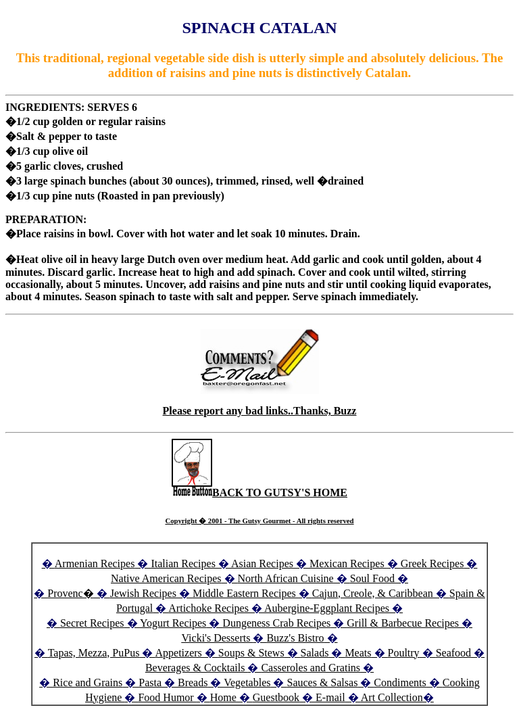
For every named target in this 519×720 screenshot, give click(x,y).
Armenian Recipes (95, 563)
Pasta (150, 682)
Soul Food (372, 578)
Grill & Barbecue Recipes (404, 623)
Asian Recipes (262, 563)
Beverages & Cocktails (196, 667)
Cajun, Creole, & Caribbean (372, 593)
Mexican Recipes (348, 563)
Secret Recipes (92, 623)
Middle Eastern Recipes (246, 593)
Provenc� (70, 593)
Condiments (400, 682)
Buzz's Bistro (295, 638)
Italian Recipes (184, 563)
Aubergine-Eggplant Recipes (326, 608)
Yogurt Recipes (173, 623)
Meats (358, 652)
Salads (315, 652)
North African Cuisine (286, 578)
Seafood (453, 652)
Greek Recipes (432, 563)
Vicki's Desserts (217, 638)
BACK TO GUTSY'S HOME (259, 492)
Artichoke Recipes (208, 608)
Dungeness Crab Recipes (276, 623)
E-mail (330, 697)
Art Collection (392, 697)
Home (223, 697)
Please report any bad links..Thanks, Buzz (260, 410)
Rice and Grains (87, 682)
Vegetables (247, 682)
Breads (192, 682)
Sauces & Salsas (322, 682)
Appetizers (180, 652)
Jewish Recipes (144, 593)
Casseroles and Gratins (310, 667)
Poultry (404, 652)
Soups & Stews (251, 652)
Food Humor (167, 697)
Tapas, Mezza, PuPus (94, 652)
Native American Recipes (166, 578)
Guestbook (276, 697)
